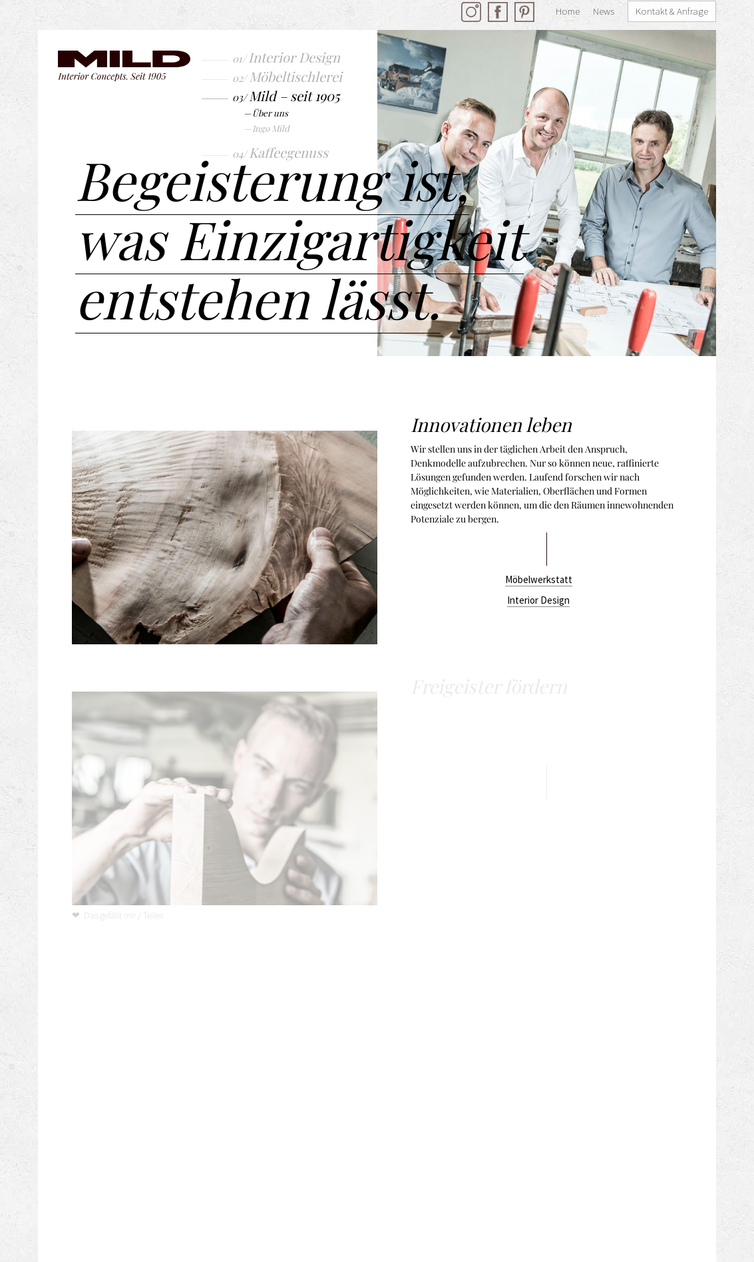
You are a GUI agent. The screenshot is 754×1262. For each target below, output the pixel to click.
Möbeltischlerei (295, 76)
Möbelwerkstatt (538, 579)
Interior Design (294, 57)
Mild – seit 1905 (294, 96)
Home (568, 11)
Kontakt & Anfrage (672, 11)
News (603, 11)
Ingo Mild (270, 128)
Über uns (270, 112)
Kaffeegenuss (288, 152)
